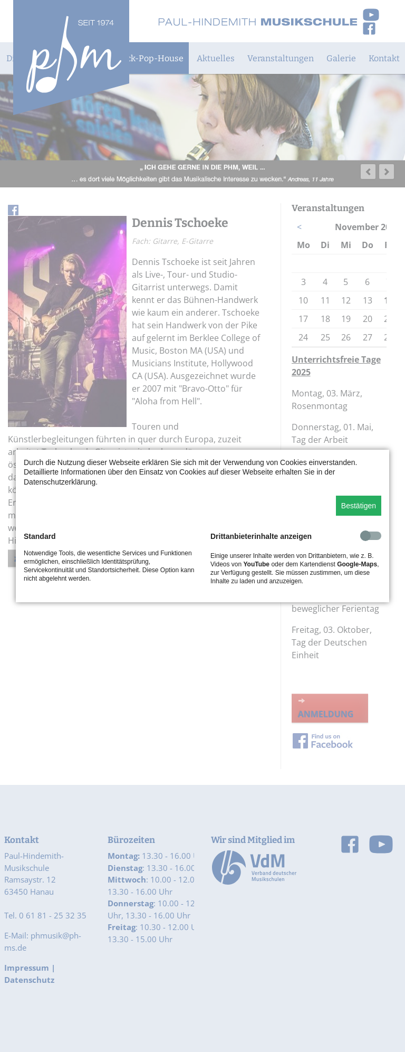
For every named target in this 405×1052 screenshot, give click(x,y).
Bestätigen (358, 505)
